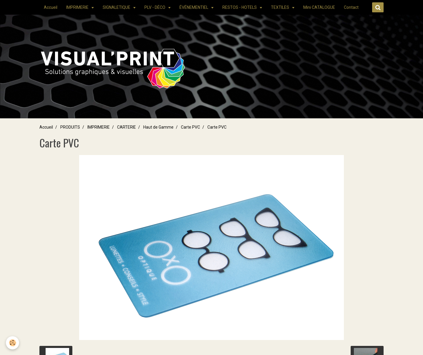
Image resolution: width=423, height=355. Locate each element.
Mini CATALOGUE (319, 7)
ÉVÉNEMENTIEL (194, 7)
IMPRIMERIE (77, 7)
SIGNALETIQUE (117, 7)
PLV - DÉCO (155, 7)
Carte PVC (190, 127)
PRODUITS (70, 127)
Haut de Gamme (158, 127)
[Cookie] (12, 342)
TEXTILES (280, 7)
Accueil (50, 7)
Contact (351, 7)
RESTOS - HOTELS (240, 7)
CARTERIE (126, 127)
